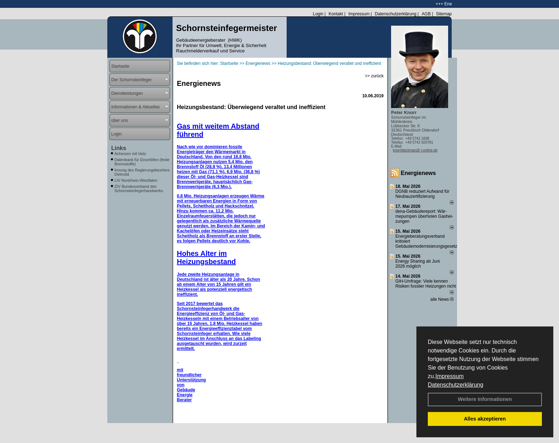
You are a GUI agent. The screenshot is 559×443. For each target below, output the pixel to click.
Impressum (449, 376)
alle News (441, 299)
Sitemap (444, 13)
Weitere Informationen (485, 399)
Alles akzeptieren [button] (485, 419)
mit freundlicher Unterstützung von (191, 377)
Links (118, 148)
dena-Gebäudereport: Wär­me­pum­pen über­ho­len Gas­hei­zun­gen (424, 216)
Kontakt (336, 13)
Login (318, 13)
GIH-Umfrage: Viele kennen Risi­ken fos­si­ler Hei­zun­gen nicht (425, 284)
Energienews (418, 173)
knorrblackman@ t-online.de (415, 150)
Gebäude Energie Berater (186, 394)
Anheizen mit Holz (130, 153)
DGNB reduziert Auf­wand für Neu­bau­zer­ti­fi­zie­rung (422, 194)
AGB (426, 13)
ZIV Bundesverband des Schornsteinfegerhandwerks (138, 188)
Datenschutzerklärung (455, 385)
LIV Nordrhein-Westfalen (135, 180)
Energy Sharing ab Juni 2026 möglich (417, 264)
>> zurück (374, 75)
